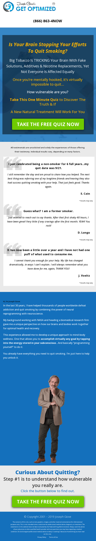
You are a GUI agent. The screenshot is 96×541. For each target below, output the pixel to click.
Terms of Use (53, 537)
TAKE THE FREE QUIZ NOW (48, 124)
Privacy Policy (41, 537)
